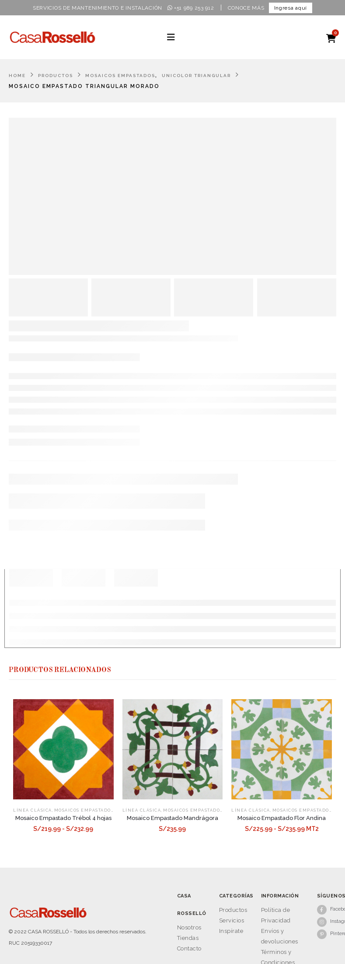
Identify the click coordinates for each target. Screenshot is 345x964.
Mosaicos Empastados (84, 810)
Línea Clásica (32, 810)
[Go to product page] (63, 749)
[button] (171, 37)
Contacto (189, 948)
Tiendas (188, 938)
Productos (233, 910)
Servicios (231, 920)
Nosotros (189, 927)
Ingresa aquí (290, 8)
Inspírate (231, 931)
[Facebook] (326, 909)
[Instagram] (326, 921)
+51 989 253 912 (190, 8)
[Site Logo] (52, 37)
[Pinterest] (326, 934)
